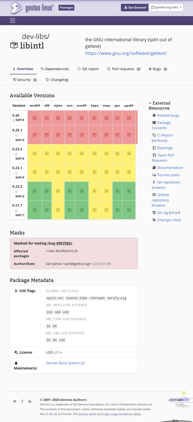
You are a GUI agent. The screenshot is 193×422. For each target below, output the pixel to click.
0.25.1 (17, 130)
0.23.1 (17, 167)
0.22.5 (17, 186)
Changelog (56, 79)
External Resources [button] (159, 106)
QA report (88, 68)
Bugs (158, 68)
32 (49, 325)
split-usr (55, 298)
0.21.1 (17, 205)
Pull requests (124, 68)
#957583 (63, 243)
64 (55, 325)
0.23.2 (17, 149)
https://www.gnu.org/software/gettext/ (126, 53)
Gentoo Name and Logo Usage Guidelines (105, 413)
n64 (58, 312)
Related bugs (168, 115)
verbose (159, 140)
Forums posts (168, 174)
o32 (66, 312)
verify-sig (116, 298)
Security (25, 79)
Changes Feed (169, 219)
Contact (176, 399)
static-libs (76, 298)
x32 (62, 339)
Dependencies (55, 68)
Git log (162, 212)
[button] (135, 7)
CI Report (165, 135)
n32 (50, 312)
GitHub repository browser (160, 200)
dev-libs (34, 36)
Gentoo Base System (63, 361)
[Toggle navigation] (12, 20)
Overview (23, 68)
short (174, 212)
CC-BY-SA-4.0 (53, 413)
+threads (97, 298)
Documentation (170, 167)
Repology (165, 147)
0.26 (15, 115)
